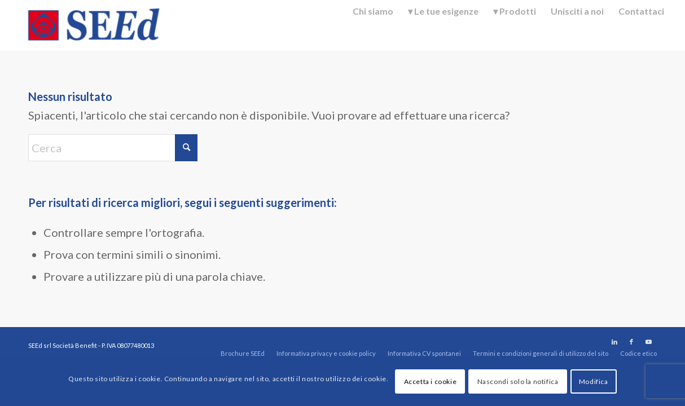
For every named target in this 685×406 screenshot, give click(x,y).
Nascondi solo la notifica (518, 381)
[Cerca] (112, 147)
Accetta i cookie (430, 381)
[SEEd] (94, 25)
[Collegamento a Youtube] (648, 341)
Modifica (593, 381)
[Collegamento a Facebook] (631, 341)
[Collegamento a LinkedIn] (614, 341)
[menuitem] (373, 25)
